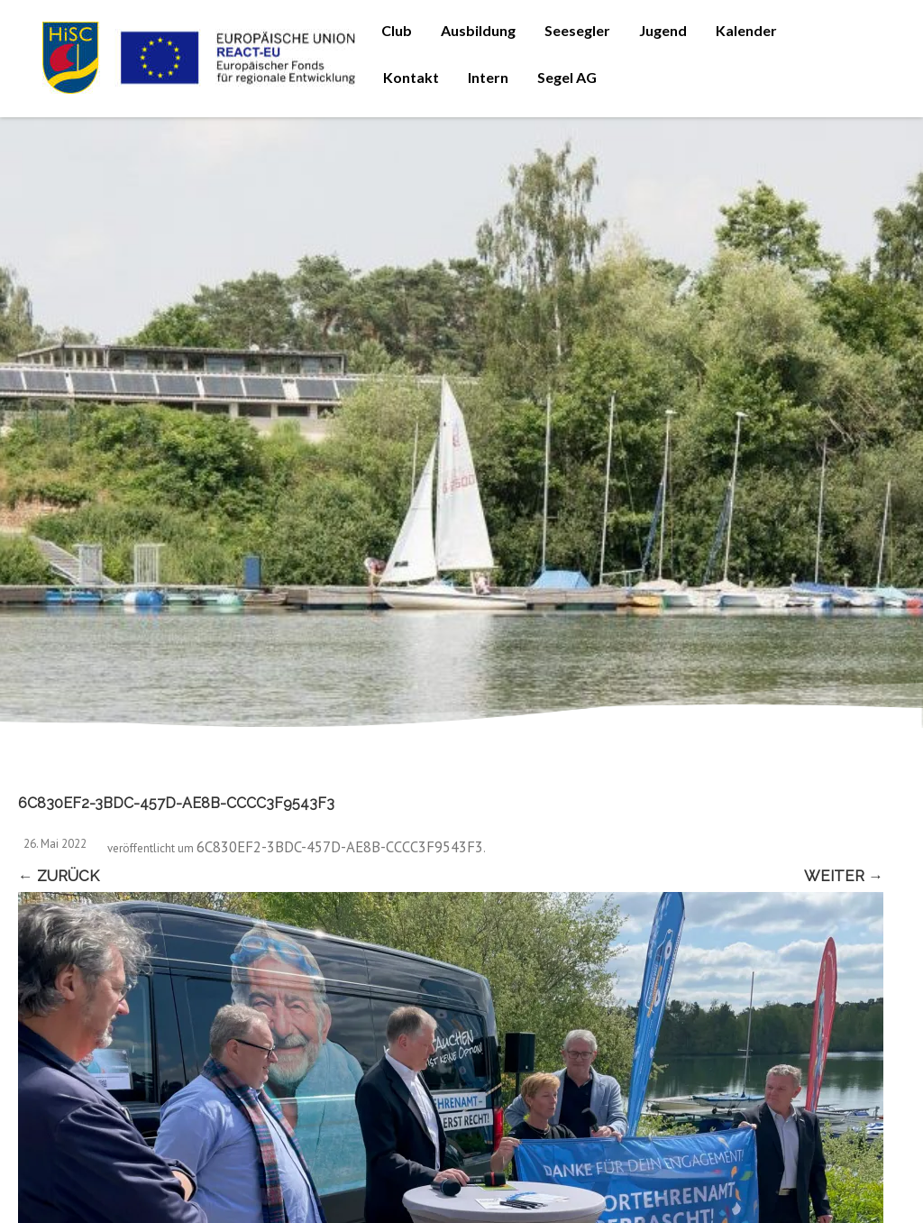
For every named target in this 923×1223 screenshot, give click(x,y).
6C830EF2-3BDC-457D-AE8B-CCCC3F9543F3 (339, 847)
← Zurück (58, 876)
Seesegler (577, 30)
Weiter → (843, 876)
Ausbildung (478, 30)
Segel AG (567, 77)
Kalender (746, 30)
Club (396, 30)
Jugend (663, 30)
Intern (488, 77)
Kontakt (411, 77)
